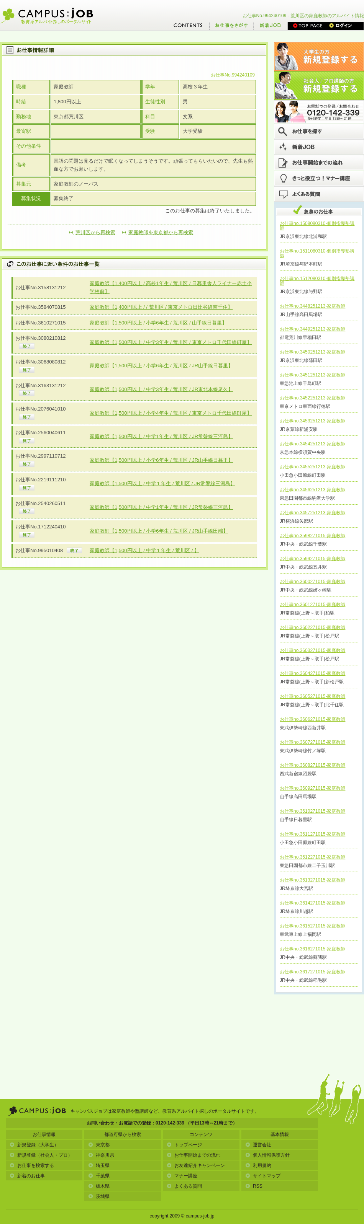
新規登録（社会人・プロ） (41, 1155)
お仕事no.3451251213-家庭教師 (312, 375)
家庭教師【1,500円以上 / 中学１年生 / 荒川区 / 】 (144, 550)
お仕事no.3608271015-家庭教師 (312, 765)
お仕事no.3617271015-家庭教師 (312, 972)
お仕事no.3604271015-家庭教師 (312, 673)
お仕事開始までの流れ (193, 1155)
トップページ (184, 1144)
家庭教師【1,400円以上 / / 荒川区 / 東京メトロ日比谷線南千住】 (161, 307)
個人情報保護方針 (267, 1155)
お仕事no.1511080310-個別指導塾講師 (317, 253)
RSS (253, 1186)
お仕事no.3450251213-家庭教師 (312, 352)
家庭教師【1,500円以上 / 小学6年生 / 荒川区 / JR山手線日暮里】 (161, 365)
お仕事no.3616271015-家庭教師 (312, 949)
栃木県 (99, 1186)
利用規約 (258, 1165)
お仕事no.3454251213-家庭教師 (312, 444)
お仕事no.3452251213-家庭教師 (312, 398)
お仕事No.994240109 (233, 75)
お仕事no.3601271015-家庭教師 (312, 604)
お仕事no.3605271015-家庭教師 (312, 696)
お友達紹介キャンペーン (196, 1165)
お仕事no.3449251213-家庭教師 (312, 329)
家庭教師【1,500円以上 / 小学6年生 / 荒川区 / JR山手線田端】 (159, 531)
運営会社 (258, 1144)
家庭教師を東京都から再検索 (157, 232)
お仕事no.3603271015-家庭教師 (312, 650)
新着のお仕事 (27, 1175)
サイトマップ (262, 1175)
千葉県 (99, 1175)
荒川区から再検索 (92, 232)
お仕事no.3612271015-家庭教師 (312, 857)
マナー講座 (182, 1175)
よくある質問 (184, 1186)
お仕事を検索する (32, 1165)
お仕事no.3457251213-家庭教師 (312, 512)
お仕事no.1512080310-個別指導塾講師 (317, 281)
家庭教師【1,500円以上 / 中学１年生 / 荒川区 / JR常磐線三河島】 (162, 483)
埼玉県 (99, 1165)
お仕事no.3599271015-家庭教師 (312, 558)
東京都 (99, 1144)
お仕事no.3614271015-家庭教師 (312, 903)
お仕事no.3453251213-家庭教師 (312, 421)
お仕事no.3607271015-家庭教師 (312, 742)
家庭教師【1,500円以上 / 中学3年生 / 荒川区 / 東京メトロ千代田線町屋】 (171, 342)
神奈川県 (101, 1155)
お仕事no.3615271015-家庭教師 (312, 926)
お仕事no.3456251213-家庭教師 (312, 489)
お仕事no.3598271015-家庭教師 (312, 535)
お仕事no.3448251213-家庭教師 (312, 306)
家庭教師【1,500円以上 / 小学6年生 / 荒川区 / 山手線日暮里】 (158, 323)
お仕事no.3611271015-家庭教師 (312, 834)
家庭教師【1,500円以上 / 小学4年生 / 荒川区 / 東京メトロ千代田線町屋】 (171, 413)
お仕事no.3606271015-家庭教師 (312, 719)
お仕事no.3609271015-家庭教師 (312, 788)
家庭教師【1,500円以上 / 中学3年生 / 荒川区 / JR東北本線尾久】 (161, 389)
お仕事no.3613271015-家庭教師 (312, 880)
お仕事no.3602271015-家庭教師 (312, 627)
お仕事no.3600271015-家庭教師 (312, 581)
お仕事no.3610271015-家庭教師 (312, 811)
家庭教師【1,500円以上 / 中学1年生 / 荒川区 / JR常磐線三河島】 (161, 436)
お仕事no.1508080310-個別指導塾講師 (317, 226)
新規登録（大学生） (34, 1144)
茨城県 (99, 1196)
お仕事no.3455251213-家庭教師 (312, 466)
